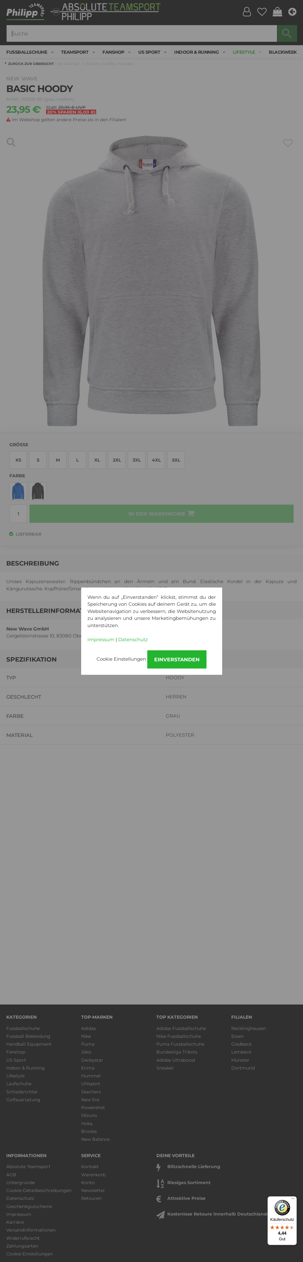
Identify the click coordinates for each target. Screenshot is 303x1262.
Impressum (100, 639)
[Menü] (293, 1200)
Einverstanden (177, 660)
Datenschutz (133, 639)
